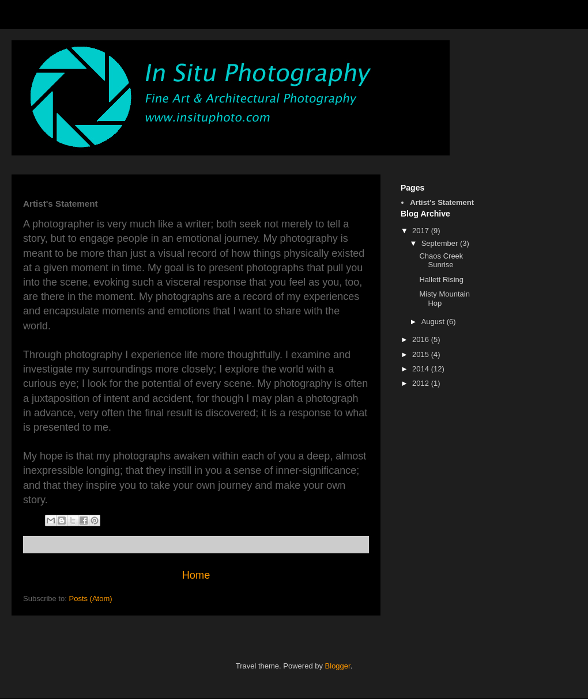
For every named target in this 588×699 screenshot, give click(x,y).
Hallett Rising (441, 279)
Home (196, 575)
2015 (421, 354)
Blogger (337, 666)
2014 (421, 368)
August (434, 321)
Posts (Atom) (90, 598)
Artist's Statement (442, 202)
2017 (421, 230)
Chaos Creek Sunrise (441, 260)
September (440, 243)
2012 (421, 383)
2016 (421, 339)
